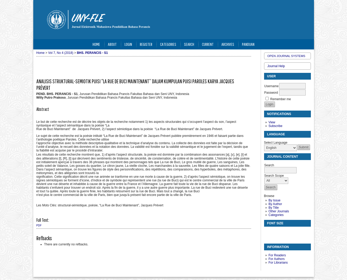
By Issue (274, 200)
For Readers (277, 255)
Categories (276, 215)
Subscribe (275, 126)
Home (96, 44)
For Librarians (278, 262)
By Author (275, 204)
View (272, 122)
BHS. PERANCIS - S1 (92, 53)
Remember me (280, 99)
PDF (39, 225)
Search (189, 44)
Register (146, 44)
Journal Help (276, 66)
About (112, 44)
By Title (274, 207)
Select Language (275, 142)
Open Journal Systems (286, 56)
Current (208, 44)
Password (271, 92)
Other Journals (279, 211)
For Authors (277, 259)
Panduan (248, 44)
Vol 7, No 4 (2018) (60, 53)
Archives (227, 44)
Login (128, 44)
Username (271, 86)
